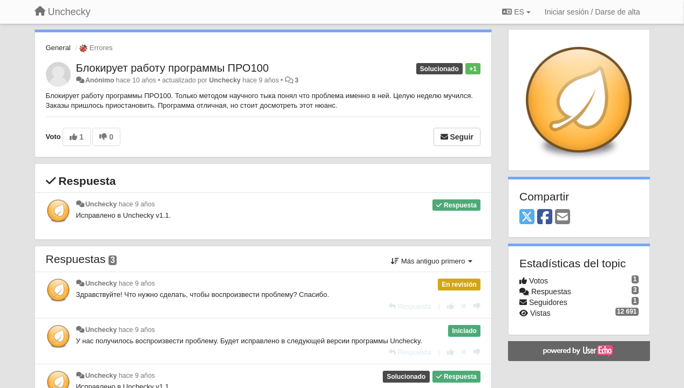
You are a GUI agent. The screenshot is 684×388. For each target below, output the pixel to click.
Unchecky (224, 80)
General (58, 48)
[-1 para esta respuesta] (476, 306)
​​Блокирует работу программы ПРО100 (172, 68)
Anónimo (99, 80)
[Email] (562, 217)
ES (516, 12)
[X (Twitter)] (526, 217)
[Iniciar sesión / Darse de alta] (592, 12)
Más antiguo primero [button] (431, 261)
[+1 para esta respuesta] (450, 306)
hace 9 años (137, 204)
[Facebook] (544, 217)
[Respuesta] (410, 306)
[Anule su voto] (463, 306)
